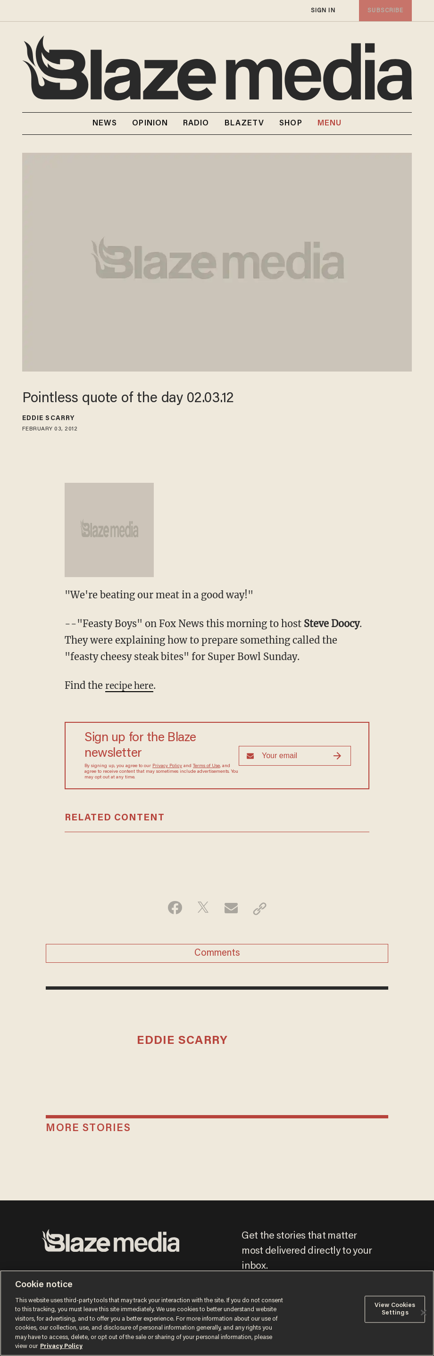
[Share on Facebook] (172, 908)
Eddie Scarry (48, 418)
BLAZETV (245, 123)
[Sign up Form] (295, 755)
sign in (323, 11)
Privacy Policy (167, 766)
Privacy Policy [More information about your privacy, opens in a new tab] (61, 1346)
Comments (217, 954)
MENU (329, 123)
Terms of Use (206, 766)
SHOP (290, 123)
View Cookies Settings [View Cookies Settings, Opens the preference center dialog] (395, 1309)
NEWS (104, 123)
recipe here (131, 685)
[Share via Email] (232, 908)
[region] (217, 1313)
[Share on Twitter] (202, 908)
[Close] (423, 1312)
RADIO (196, 123)
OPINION (150, 123)
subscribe (384, 11)
